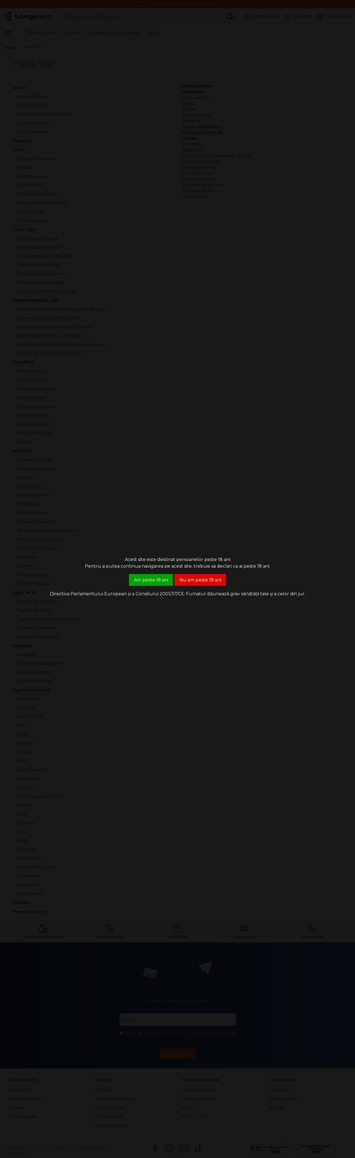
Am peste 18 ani (151, 580)
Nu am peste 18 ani (200, 580)
